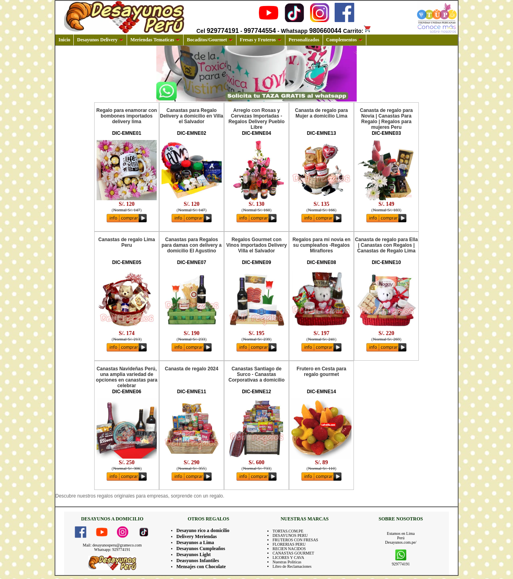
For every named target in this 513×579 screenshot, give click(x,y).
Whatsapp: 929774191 (112, 549)
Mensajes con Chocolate (201, 566)
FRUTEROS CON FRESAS (295, 540)
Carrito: (357, 31)
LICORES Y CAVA (288, 557)
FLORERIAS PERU (289, 544)
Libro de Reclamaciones (292, 566)
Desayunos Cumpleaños (200, 548)
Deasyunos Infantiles (197, 560)
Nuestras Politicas (287, 562)
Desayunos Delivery (100, 40)
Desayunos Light (193, 554)
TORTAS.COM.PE (288, 531)
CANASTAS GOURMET (293, 553)
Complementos (344, 40)
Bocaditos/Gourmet (210, 40)
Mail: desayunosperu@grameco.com (112, 545)
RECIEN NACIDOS (289, 548)
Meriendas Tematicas (155, 40)
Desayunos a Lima (195, 542)
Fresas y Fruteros (261, 40)
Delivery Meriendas (196, 536)
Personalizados (304, 40)
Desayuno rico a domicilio (202, 530)
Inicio (64, 40)
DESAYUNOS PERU (290, 535)
